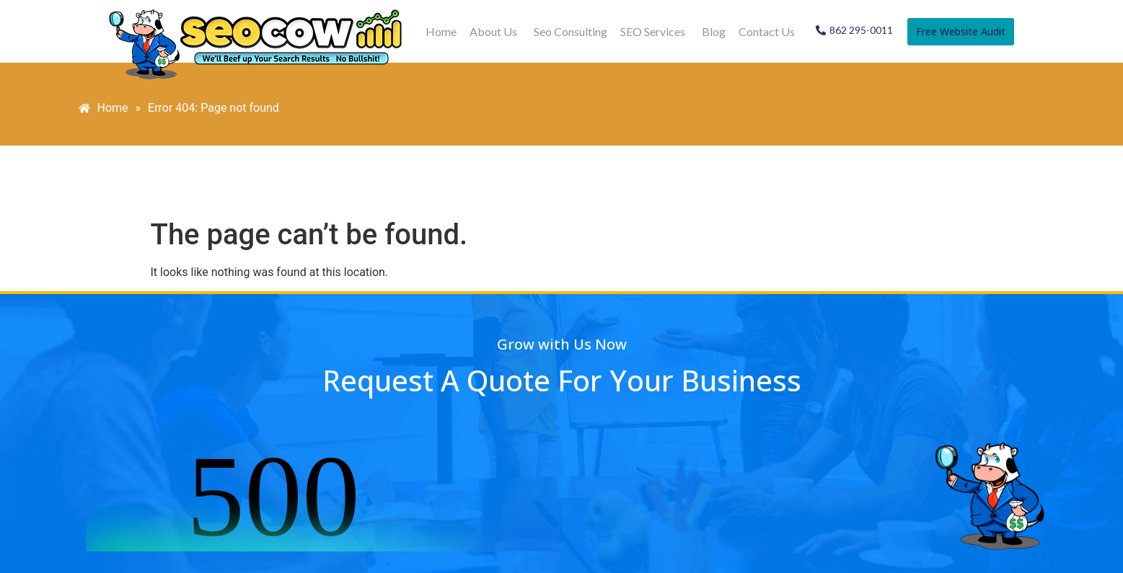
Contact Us (767, 31)
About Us (493, 31)
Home (441, 31)
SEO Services (652, 31)
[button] (495, 31)
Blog (714, 31)
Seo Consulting (570, 31)
